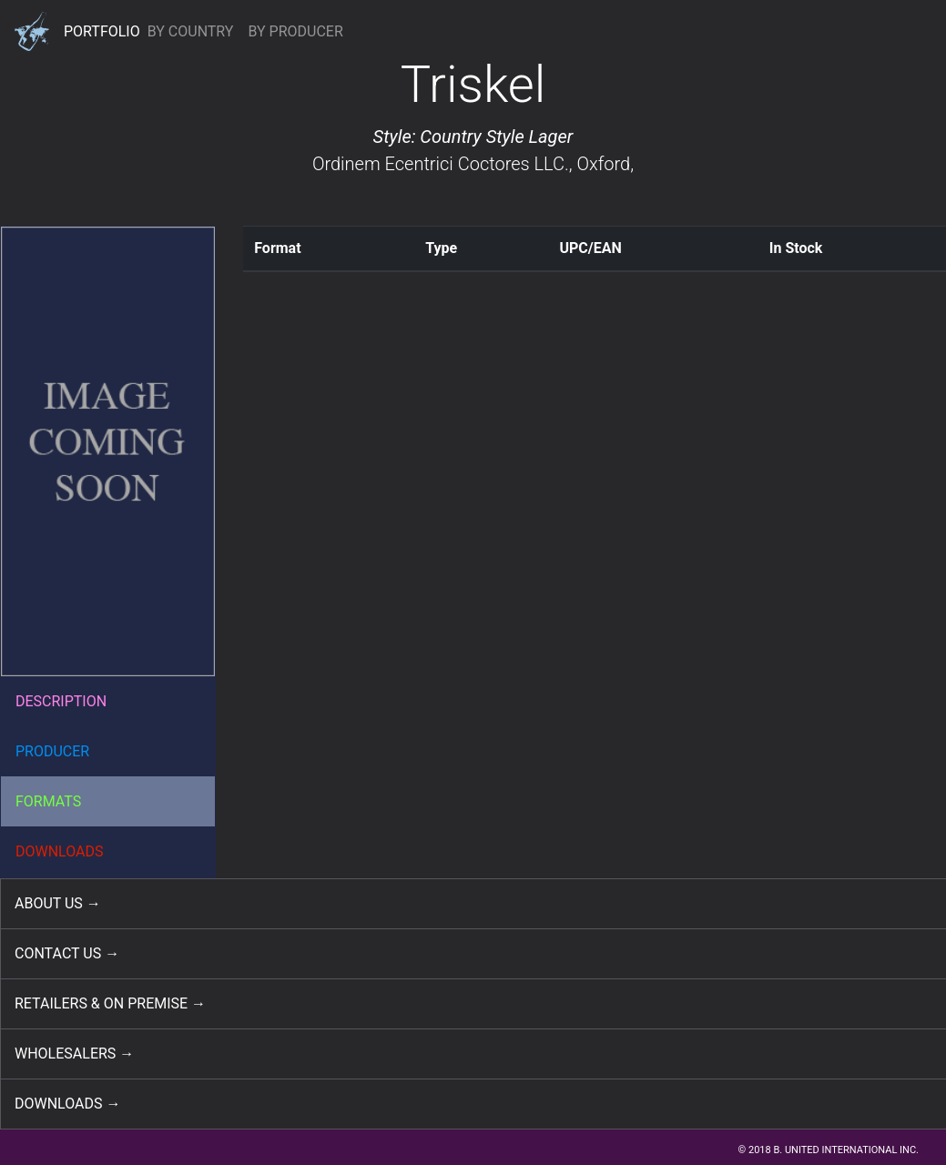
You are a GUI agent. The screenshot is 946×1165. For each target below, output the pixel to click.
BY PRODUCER (295, 31)
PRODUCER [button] (52, 751)
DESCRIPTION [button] (61, 701)
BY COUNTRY (190, 31)
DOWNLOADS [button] (59, 851)
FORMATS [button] (48, 801)
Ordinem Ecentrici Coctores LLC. (440, 164)
